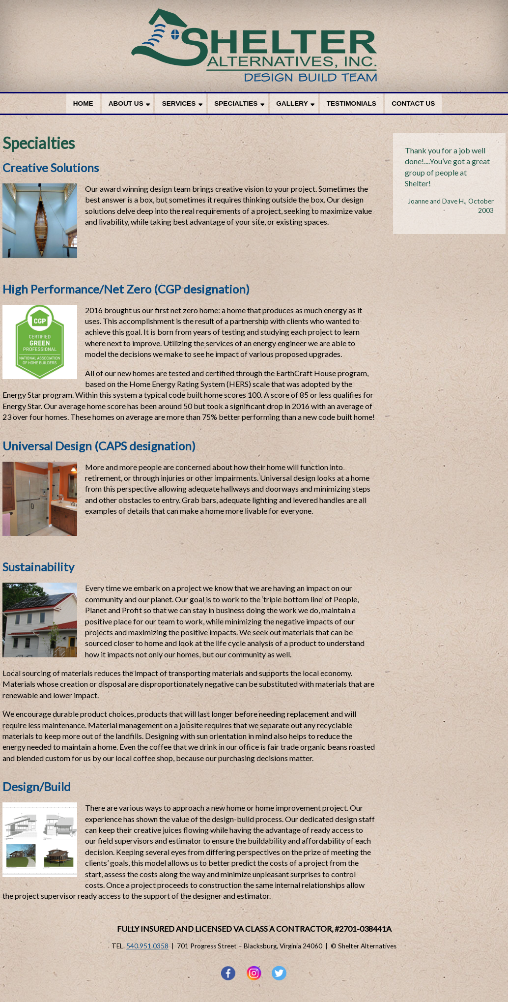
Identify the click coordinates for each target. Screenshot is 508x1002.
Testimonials (351, 103)
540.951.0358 (147, 946)
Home (83, 103)
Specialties (235, 103)
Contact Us (413, 103)
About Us (126, 103)
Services (179, 103)
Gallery (292, 103)
